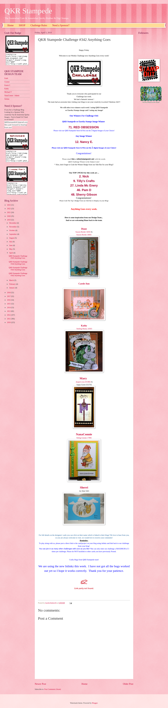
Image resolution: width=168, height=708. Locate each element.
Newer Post (40, 684)
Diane (84, 229)
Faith (6, 81)
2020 (9, 221)
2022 (9, 213)
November (13, 231)
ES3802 (88, 382)
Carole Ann (84, 283)
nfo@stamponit (84, 159)
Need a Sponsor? (60, 25)
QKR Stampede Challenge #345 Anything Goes (18, 262)
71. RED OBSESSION (84, 127)
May (11, 254)
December (13, 227)
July (11, 246)
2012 (9, 319)
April (11, 257)
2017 (9, 301)
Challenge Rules (38, 25)
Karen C (7, 87)
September (13, 239)
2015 (9, 308)
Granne (7, 84)
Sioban (6, 101)
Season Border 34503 (83, 232)
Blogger (95, 703)
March (11, 285)
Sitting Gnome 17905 (84, 438)
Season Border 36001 (84, 235)
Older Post (128, 684)
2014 (9, 312)
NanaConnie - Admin (11, 98)
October (12, 235)
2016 (9, 304)
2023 (9, 209)
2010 (9, 327)
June (11, 250)
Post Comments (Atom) (52, 689)
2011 (9, 323)
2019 (9, 224)
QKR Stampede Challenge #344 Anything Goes (18, 267)
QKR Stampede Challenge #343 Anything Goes (18, 273)
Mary (83, 378)
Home (10, 25)
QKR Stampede (28, 11)
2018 (9, 297)
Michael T (8, 94)
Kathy (84, 325)
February (12, 289)
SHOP (22, 25)
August (12, 242)
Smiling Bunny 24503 (84, 329)
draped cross (80, 382)
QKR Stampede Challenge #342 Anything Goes (18, 279)
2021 (9, 217)
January (12, 292)
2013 (9, 316)
